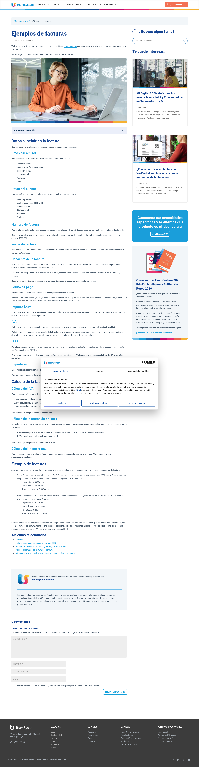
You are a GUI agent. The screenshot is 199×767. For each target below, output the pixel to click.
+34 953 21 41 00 (17, 742)
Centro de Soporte (129, 744)
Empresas (92, 741)
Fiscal (53, 741)
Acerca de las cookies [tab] (138, 371)
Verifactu (125, 741)
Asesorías (92, 732)
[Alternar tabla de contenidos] (121, 130)
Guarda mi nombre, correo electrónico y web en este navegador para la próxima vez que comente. (57, 686)
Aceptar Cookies (137, 403)
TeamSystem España (43, 579)
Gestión (27, 21)
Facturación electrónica (131, 738)
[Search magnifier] (184, 41)
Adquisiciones (127, 735)
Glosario (54, 747)
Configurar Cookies (99, 403)
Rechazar (62, 403)
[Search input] (159, 41)
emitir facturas (70, 46)
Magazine (18, 21)
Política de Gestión (166, 738)
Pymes (91, 738)
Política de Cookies (166, 741)
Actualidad (55, 744)
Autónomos (93, 735)
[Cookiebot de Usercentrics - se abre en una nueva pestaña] (143, 362)
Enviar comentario (115, 692)
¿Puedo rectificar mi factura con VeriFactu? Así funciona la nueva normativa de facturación (157, 173)
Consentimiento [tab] (60, 371)
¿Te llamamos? (177, 4)
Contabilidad (56, 735)
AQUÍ (78, 390)
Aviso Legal (163, 732)
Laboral (54, 738)
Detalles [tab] (99, 371)
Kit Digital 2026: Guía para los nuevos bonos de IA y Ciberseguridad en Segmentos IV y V (159, 97)
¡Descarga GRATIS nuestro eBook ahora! (154, 333)
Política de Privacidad (167, 735)
